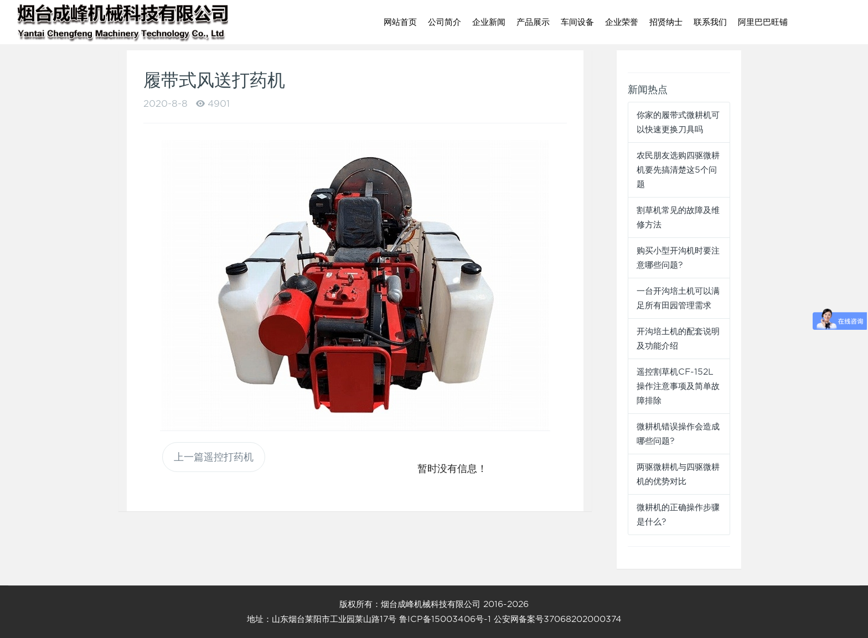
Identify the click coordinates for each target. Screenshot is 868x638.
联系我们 (710, 22)
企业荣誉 (621, 22)
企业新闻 (488, 22)
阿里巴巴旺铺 (763, 22)
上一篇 (214, 457)
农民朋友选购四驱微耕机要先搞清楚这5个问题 (678, 170)
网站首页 (400, 22)
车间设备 (577, 22)
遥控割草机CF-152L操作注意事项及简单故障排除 (678, 386)
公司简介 (444, 22)
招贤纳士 (666, 22)
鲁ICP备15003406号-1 (445, 619)
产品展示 (533, 22)
